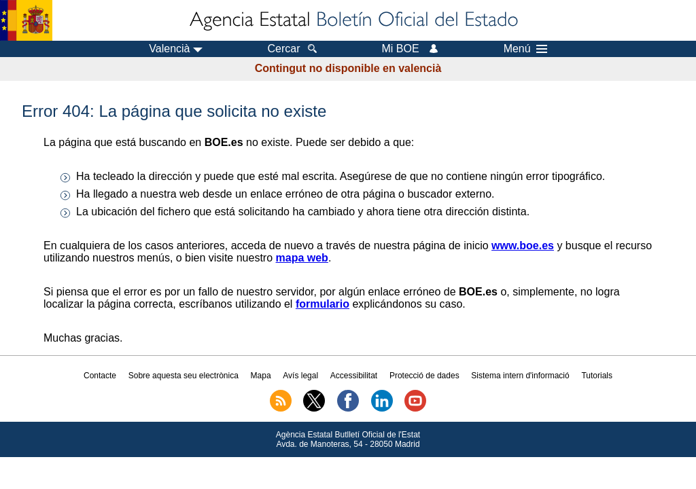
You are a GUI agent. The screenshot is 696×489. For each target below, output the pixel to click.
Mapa (261, 375)
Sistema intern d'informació (520, 375)
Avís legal (300, 375)
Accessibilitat (353, 375)
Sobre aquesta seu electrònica (183, 375)
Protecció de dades (424, 375)
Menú (525, 48)
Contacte (100, 375)
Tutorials (596, 375)
